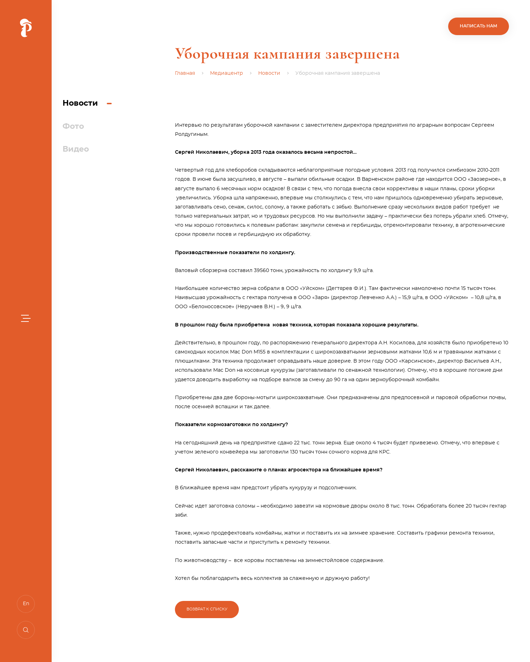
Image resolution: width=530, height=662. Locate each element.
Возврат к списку (207, 609)
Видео (76, 149)
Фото (73, 126)
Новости (80, 103)
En (26, 603)
